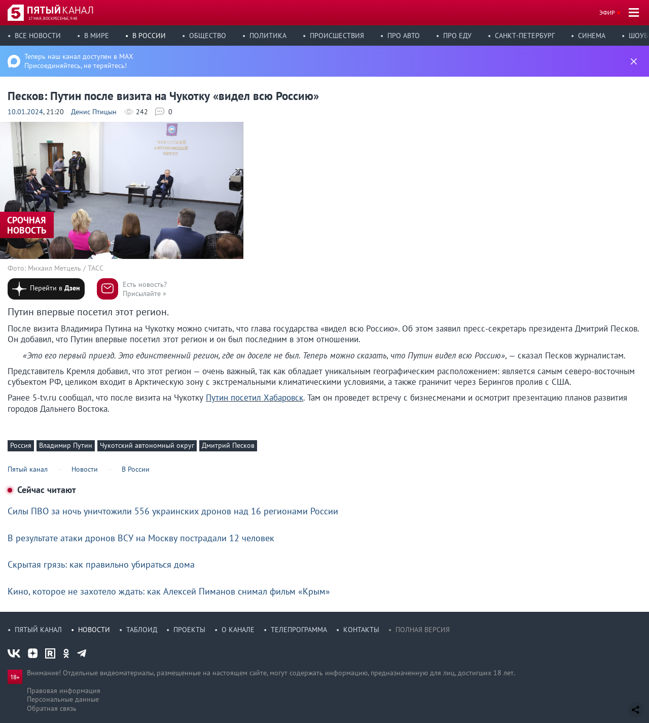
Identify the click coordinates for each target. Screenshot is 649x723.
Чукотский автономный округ (147, 445)
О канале (238, 629)
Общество (207, 35)
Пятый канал (38, 629)
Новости (94, 629)
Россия (20, 445)
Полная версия (422, 629)
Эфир (607, 12)
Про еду (457, 35)
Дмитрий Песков (228, 445)
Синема (591, 35)
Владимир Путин (65, 445)
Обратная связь (52, 708)
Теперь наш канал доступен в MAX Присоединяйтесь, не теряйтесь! (78, 61)
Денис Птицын (94, 111)
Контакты (361, 629)
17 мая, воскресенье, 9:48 (52, 18)
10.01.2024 (25, 111)
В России (149, 35)
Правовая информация (63, 690)
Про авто (403, 35)
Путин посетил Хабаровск (254, 397)
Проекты (189, 629)
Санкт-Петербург (525, 35)
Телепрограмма (299, 629)
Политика (267, 35)
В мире (96, 35)
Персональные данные (63, 699)
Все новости (38, 35)
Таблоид (141, 629)
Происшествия (337, 35)
